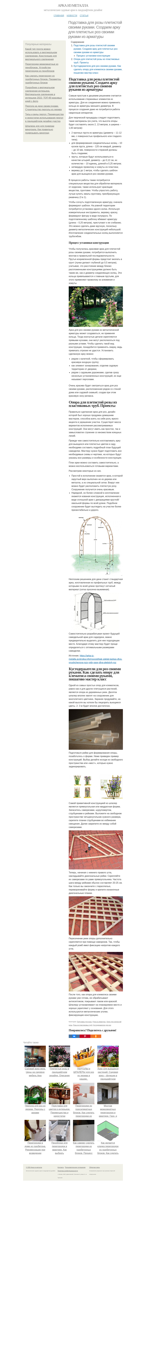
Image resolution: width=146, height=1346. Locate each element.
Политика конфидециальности (68, 1171)
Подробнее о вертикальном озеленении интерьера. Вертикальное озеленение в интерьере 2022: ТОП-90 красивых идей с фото (43, 94)
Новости (72, 15)
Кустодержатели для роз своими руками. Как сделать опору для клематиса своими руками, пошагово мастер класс (98, 69)
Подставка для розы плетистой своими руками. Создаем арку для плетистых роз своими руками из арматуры (95, 49)
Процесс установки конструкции (93, 56)
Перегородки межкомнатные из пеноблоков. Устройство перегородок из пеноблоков (41, 67)
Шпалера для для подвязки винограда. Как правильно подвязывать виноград (39, 129)
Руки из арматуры (99, 1022)
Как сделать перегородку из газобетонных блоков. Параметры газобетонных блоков (43, 79)
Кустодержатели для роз (102, 1025)
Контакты (61, 1167)
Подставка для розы (84, 1022)
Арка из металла (73, 5)
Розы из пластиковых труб (82, 1025)
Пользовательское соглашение (75, 1167)
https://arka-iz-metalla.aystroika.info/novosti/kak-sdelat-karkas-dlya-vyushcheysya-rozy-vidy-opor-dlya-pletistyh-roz (95, 659)
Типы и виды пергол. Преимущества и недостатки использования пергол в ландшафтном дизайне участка (44, 117)
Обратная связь (94, 1167)
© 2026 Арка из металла (34, 1167)
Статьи (84, 15)
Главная (59, 15)
